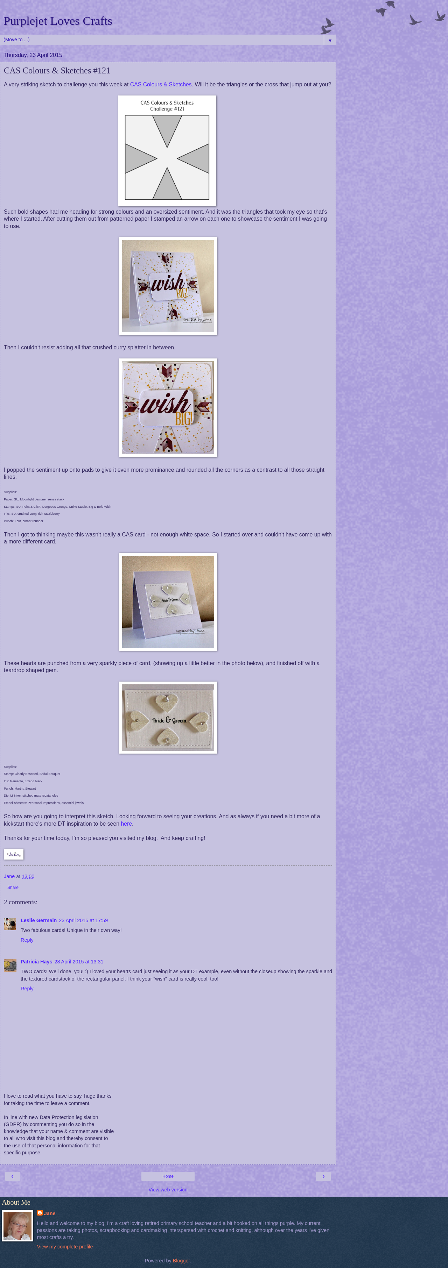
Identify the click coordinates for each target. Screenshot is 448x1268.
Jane (50, 1213)
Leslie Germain (39, 920)
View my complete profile (65, 1246)
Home (168, 1176)
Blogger (181, 1260)
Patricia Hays (36, 961)
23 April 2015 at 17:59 (83, 920)
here (126, 824)
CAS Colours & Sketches (161, 84)
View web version (168, 1189)
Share (13, 887)
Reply (27, 940)
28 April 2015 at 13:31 (78, 961)
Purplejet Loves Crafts (58, 20)
